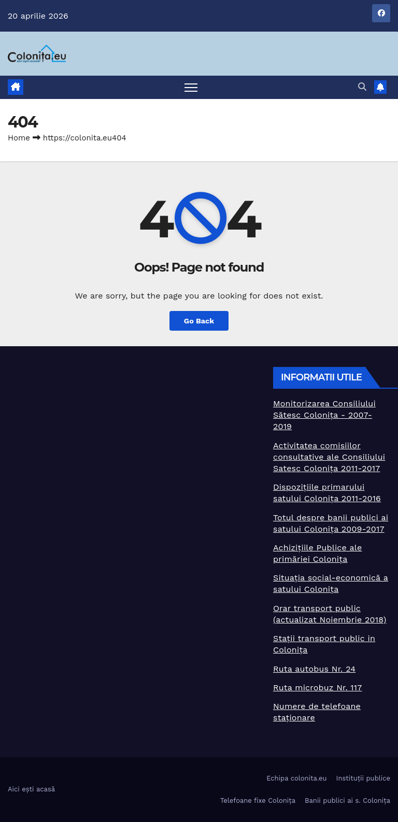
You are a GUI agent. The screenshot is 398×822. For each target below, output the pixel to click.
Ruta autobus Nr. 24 (314, 669)
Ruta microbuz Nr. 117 (317, 687)
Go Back (199, 321)
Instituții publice (363, 778)
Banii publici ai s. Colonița (347, 800)
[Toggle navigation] (191, 87)
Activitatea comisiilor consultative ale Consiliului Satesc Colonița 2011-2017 (329, 457)
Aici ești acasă (31, 789)
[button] (362, 87)
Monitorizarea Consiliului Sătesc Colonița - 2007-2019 (324, 415)
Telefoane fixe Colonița (257, 800)
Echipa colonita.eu (296, 778)
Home (19, 138)
